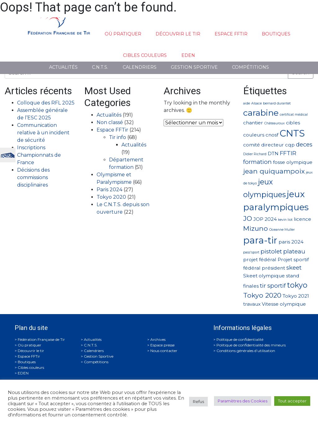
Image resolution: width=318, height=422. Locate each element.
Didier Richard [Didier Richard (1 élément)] (254, 154)
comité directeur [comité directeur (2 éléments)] (263, 145)
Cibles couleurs (145, 55)
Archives (158, 339)
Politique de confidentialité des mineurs (251, 345)
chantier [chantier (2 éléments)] (253, 123)
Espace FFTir (231, 34)
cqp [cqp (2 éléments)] (290, 145)
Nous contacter (163, 350)
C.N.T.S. (100, 67)
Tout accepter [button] (292, 400)
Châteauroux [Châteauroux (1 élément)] (274, 123)
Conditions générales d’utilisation (245, 350)
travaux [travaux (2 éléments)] (252, 304)
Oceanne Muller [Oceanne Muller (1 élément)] (282, 230)
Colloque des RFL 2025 (46, 103)
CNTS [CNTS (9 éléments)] (292, 133)
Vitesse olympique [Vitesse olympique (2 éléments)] (284, 304)
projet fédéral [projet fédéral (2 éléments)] (259, 259)
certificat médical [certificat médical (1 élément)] (294, 115)
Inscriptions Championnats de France (39, 155)
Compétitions (250, 67)
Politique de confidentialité (239, 339)
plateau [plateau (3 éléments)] (294, 251)
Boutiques (276, 34)
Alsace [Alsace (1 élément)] (256, 103)
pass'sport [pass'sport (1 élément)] (251, 252)
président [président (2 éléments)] (273, 268)
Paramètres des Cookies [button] (242, 400)
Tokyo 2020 (111, 197)
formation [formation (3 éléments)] (257, 161)
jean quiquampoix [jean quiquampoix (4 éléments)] (274, 171)
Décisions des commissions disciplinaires (33, 177)
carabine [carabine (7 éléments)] (261, 113)
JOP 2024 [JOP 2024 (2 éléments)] (265, 219)
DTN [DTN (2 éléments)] (273, 153)
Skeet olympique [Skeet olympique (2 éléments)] (264, 276)
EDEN (188, 55)
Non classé (110, 122)
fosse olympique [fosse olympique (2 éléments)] (292, 162)
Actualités (63, 67)
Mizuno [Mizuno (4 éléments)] (255, 228)
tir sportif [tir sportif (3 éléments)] (273, 285)
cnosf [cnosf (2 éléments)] (272, 135)
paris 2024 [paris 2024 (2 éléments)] (291, 242)
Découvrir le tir (178, 34)
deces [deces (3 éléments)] (304, 144)
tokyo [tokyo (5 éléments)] (297, 285)
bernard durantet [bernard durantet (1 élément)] (277, 103)
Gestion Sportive (194, 67)
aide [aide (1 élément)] (246, 103)
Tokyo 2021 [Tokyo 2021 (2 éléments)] (296, 296)
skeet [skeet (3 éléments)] (294, 267)
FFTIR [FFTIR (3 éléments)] (288, 153)
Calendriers (140, 67)
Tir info (117, 137)
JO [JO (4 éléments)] (247, 218)
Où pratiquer (123, 34)
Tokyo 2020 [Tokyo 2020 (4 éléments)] (262, 295)
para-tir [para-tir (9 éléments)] (260, 240)
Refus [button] (198, 401)
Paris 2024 (109, 189)
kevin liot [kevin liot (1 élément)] (285, 220)
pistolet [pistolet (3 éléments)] (271, 251)
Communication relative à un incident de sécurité (43, 132)
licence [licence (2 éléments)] (302, 219)
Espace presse (162, 345)
